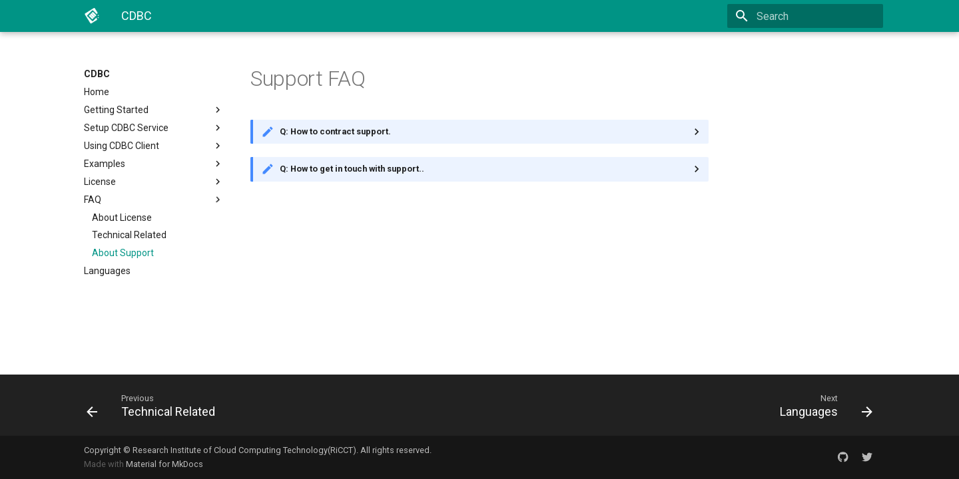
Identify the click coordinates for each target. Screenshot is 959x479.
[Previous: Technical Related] (278, 405)
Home (96, 91)
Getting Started (154, 110)
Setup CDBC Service (154, 128)
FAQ (154, 200)
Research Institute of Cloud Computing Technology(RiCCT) (244, 450)
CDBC (97, 74)
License (154, 182)
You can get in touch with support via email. (479, 169)
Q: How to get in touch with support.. (352, 169)
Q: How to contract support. (335, 131)
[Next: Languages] (681, 405)
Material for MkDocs (164, 464)
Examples (154, 164)
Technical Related (129, 235)
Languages (107, 270)
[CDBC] (92, 16)
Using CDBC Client (154, 146)
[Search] (805, 16)
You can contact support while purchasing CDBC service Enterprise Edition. (479, 132)
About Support (123, 252)
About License (122, 217)
